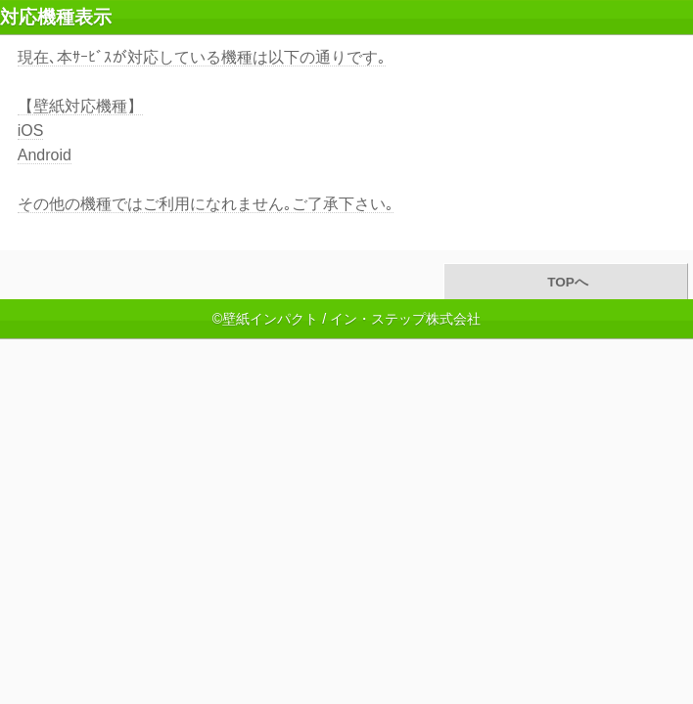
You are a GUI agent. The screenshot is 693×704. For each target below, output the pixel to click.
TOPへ (565, 282)
